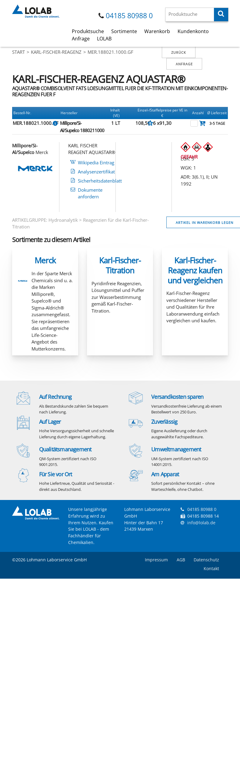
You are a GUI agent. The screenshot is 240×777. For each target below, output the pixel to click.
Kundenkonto (193, 31)
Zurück (178, 52)
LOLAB (104, 38)
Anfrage (81, 38)
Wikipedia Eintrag (96, 162)
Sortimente (124, 31)
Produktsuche (88, 31)
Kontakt (211, 568)
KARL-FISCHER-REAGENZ (56, 52)
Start (18, 52)
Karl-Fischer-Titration (120, 265)
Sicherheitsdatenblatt (100, 181)
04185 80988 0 (129, 15)
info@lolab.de (201, 522)
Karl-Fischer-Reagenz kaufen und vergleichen (195, 270)
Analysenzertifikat (96, 172)
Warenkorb (157, 31)
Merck (45, 260)
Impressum (156, 560)
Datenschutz (206, 560)
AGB (181, 560)
